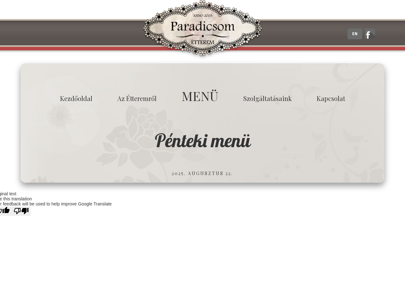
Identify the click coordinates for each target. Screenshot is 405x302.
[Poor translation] (21, 211)
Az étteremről (137, 98)
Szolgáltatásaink (267, 98)
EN (355, 33)
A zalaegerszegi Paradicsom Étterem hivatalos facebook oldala (370, 33)
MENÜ (200, 95)
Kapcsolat (331, 98)
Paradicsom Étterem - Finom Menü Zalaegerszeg (202, 30)
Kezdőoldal (76, 98)
